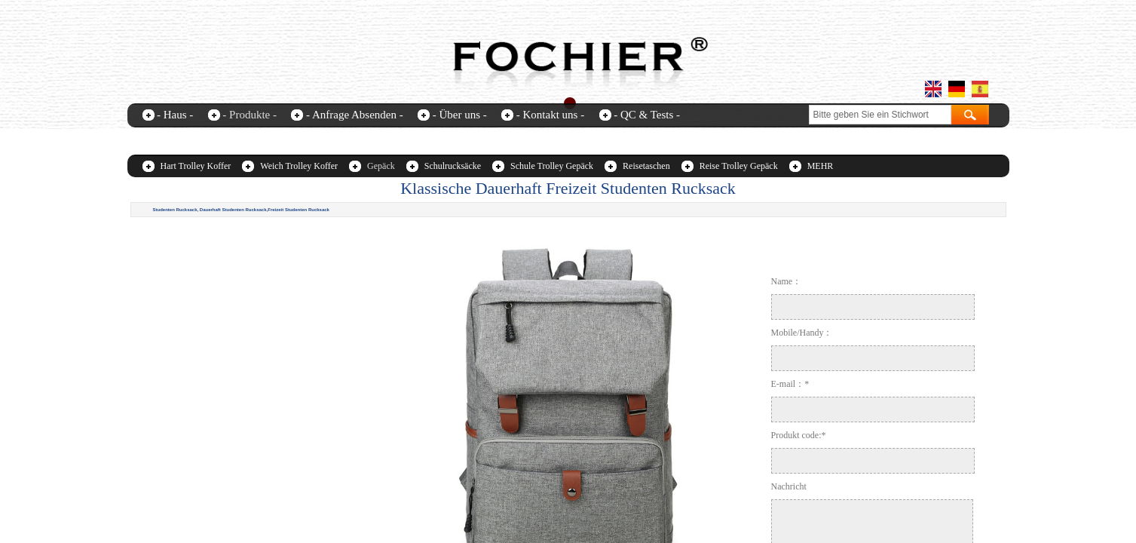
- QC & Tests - (647, 115)
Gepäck (381, 166)
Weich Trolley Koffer (299, 166)
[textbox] (880, 114)
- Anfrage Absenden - (354, 115)
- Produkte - (249, 115)
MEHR (820, 166)
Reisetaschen (646, 166)
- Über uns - (460, 115)
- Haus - (175, 115)
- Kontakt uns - (550, 115)
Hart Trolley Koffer (196, 166)
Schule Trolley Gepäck (551, 166)
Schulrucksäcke (452, 166)
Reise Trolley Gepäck (739, 166)
